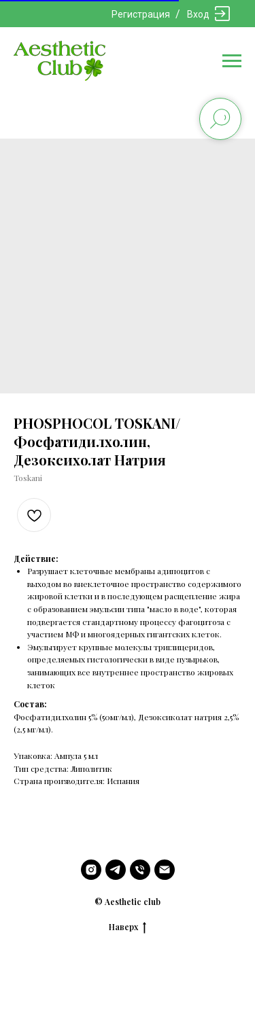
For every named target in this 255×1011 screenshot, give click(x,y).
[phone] (140, 869)
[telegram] (115, 869)
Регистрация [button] (141, 14)
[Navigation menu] (231, 61)
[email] (164, 869)
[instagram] (91, 869)
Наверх (127, 926)
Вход (198, 14)
